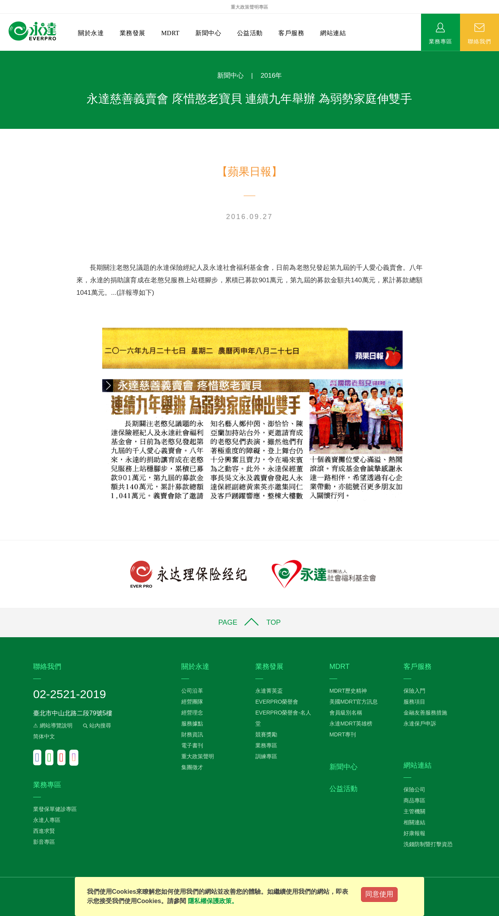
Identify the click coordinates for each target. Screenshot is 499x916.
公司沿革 (192, 691)
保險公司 (414, 789)
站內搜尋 (96, 725)
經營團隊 (192, 702)
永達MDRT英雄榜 (350, 723)
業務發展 (132, 33)
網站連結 (333, 33)
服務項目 (414, 702)
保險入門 (414, 691)
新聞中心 (208, 33)
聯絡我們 (479, 41)
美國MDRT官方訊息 (353, 702)
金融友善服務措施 (425, 712)
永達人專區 (46, 820)
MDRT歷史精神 (348, 691)
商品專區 (414, 800)
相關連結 (414, 822)
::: (2, 55)
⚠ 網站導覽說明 (53, 725)
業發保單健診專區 (55, 809)
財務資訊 (192, 734)
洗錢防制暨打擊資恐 (428, 844)
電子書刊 (192, 745)
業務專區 (440, 41)
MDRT (170, 33)
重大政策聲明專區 (249, 7)
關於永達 (91, 33)
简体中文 (44, 736)
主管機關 (414, 811)
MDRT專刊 (342, 734)
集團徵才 (192, 767)
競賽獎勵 (266, 734)
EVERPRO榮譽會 (276, 702)
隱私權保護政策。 (213, 901)
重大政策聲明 (197, 756)
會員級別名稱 (345, 712)
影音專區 (44, 842)
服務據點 (192, 723)
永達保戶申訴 (419, 723)
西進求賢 (44, 831)
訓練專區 (266, 756)
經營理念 (192, 712)
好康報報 (414, 833)
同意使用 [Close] (379, 894)
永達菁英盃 (269, 691)
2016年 (271, 75)
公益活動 (250, 33)
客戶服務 (291, 33)
